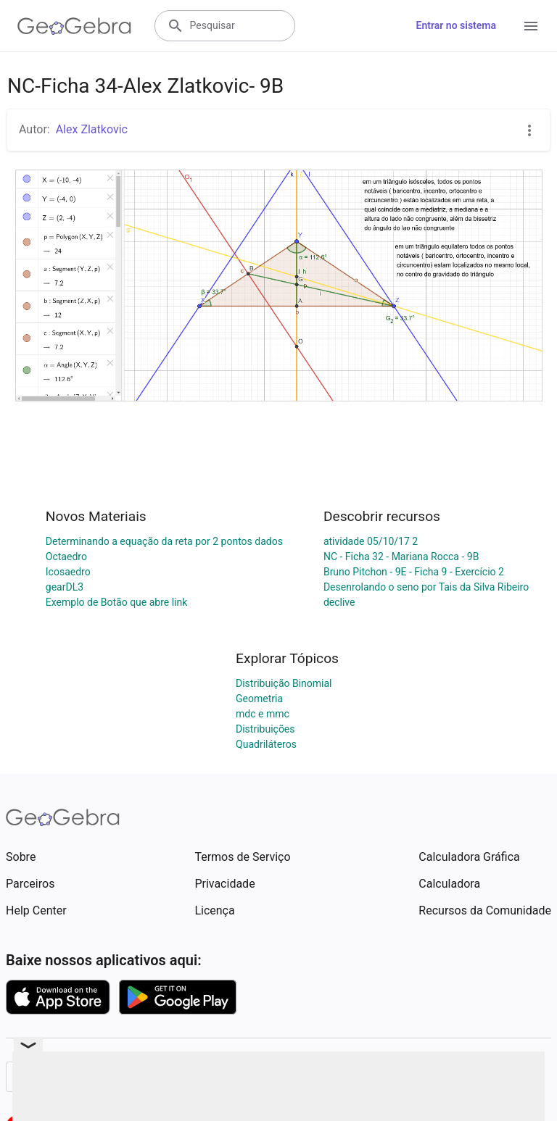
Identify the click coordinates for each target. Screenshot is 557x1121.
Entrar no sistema (456, 25)
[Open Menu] (531, 26)
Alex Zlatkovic (92, 129)
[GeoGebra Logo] (74, 26)
